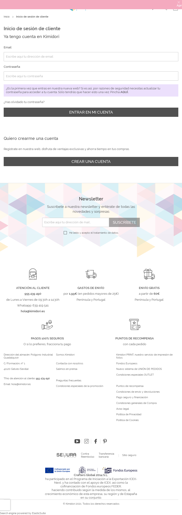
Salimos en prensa (66, 369)
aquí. (124, 92)
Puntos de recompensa (129, 386)
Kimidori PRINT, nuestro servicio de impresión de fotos (144, 356)
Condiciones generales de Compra (136, 403)
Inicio (7, 16)
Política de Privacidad (128, 414)
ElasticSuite (39, 513)
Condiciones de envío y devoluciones (138, 392)
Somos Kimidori (65, 354)
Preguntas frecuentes (68, 380)
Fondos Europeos (126, 363)
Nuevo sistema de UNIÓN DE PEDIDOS (139, 369)
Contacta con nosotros (69, 363)
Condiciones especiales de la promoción (80, 386)
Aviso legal (122, 409)
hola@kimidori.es (21, 384)
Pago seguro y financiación (132, 397)
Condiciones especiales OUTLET (135, 375)
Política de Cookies (127, 420)
